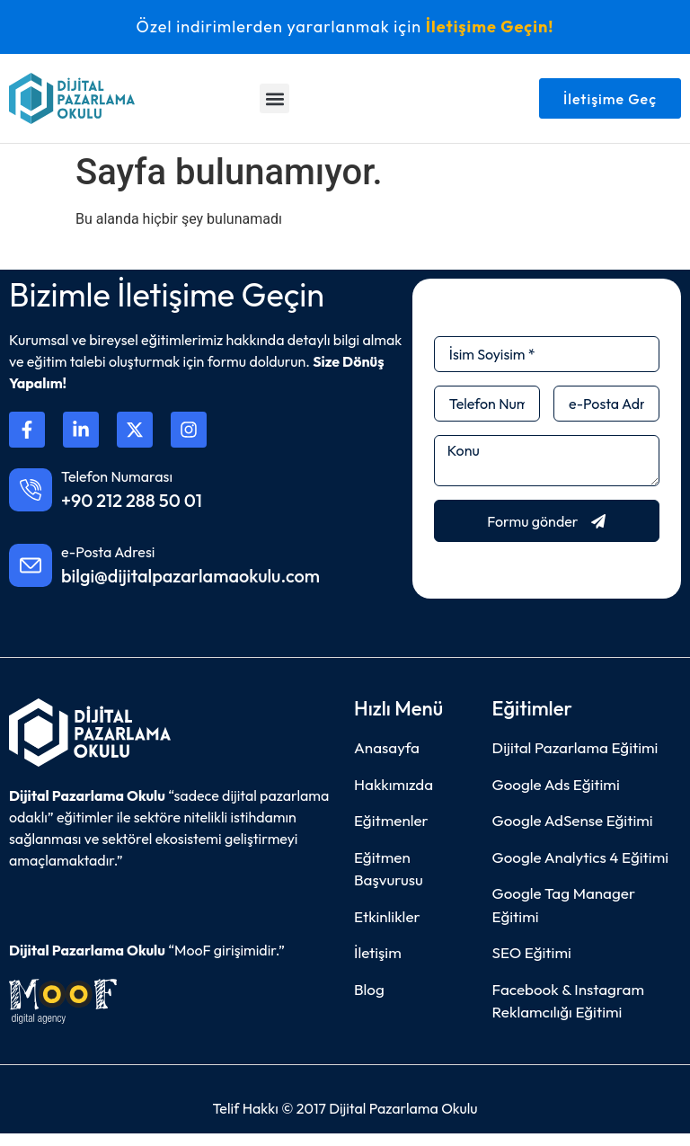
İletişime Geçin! (490, 26)
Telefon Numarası (116, 476)
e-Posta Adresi (108, 552)
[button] (274, 98)
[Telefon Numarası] (30, 489)
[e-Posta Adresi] (30, 565)
